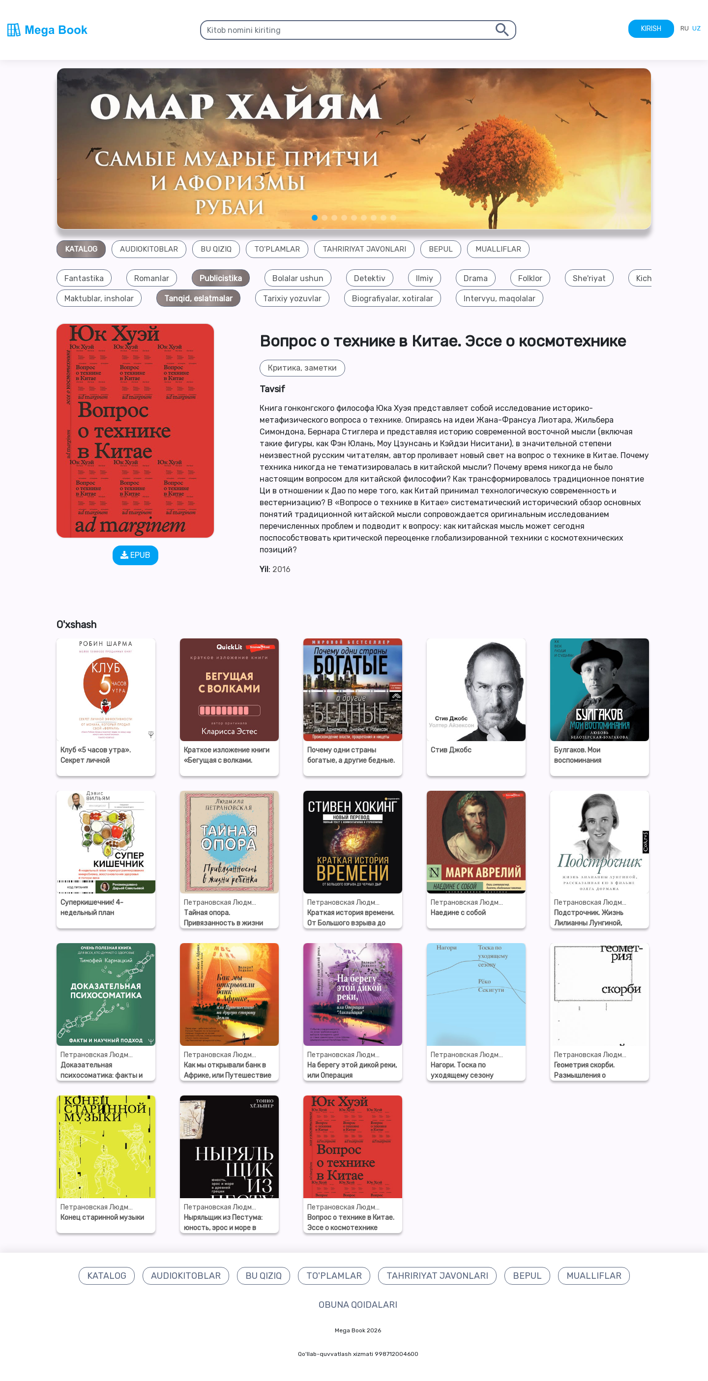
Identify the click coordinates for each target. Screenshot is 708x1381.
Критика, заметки (302, 368)
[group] (84, 278)
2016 (281, 569)
